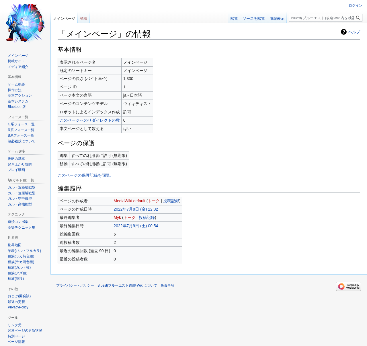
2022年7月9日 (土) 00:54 (136, 225)
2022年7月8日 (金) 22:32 (136, 209)
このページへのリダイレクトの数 (90, 120)
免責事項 (167, 285)
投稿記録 (171, 201)
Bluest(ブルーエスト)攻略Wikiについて (127, 285)
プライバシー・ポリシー (75, 285)
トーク (154, 201)
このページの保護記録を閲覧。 (86, 175)
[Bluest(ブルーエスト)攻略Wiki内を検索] (325, 18)
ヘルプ (354, 32)
